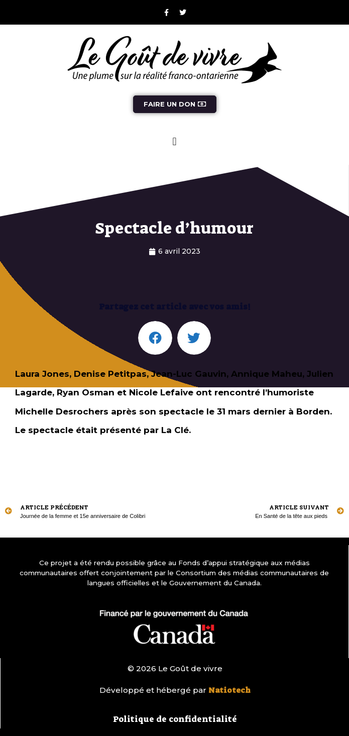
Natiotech (229, 690)
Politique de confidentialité (175, 718)
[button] (174, 141)
